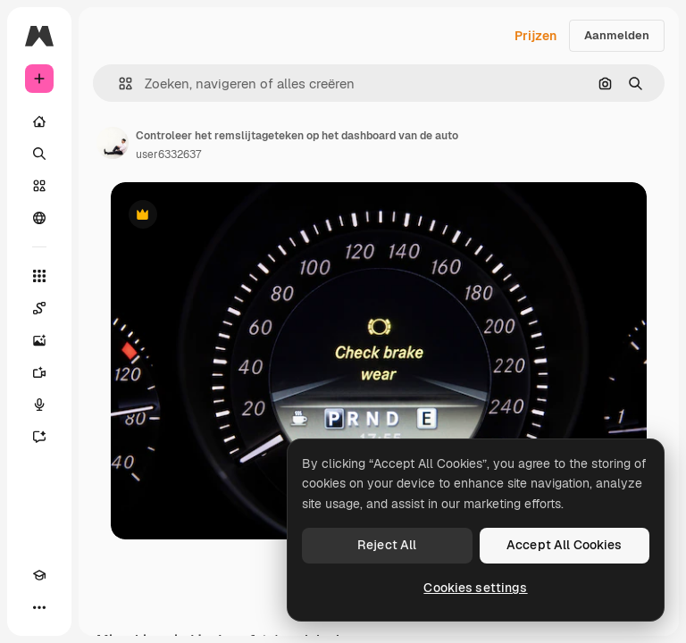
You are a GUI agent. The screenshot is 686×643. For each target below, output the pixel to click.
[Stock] (39, 185)
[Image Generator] (39, 340)
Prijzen (535, 36)
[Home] (39, 121)
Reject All (386, 545)
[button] (118, 83)
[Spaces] (39, 308)
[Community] (39, 218)
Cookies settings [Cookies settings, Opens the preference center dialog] (475, 588)
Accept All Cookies (564, 545)
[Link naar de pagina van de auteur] (112, 143)
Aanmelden (616, 35)
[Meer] (39, 607)
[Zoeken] (39, 153)
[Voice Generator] (39, 404)
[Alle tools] (39, 276)
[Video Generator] (39, 372)
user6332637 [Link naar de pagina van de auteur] (168, 154)
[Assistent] (39, 436)
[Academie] (39, 575)
